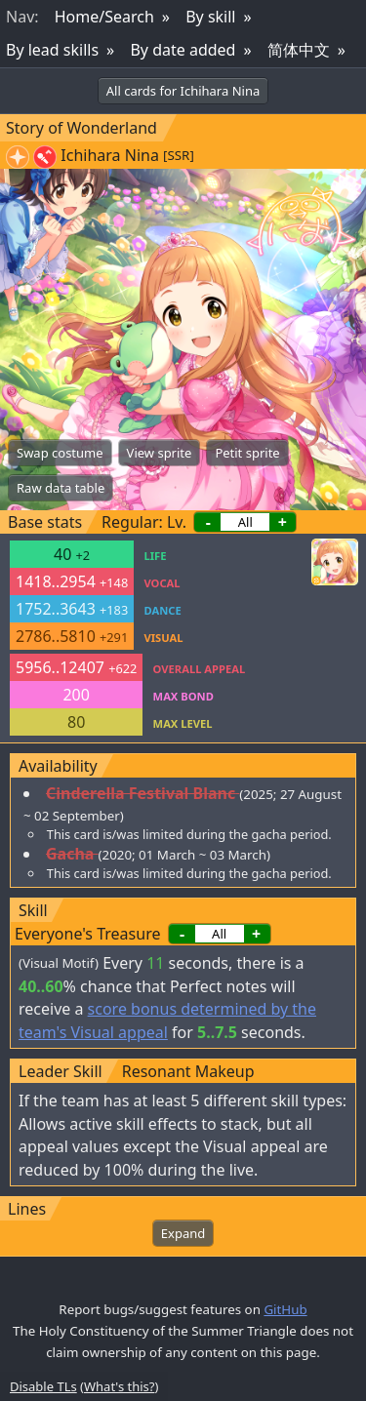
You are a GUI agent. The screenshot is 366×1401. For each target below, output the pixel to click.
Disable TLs (43, 1386)
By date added (182, 49)
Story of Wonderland (81, 128)
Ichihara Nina (110, 155)
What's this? (119, 1386)
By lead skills (52, 49)
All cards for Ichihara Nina (183, 91)
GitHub (285, 1309)
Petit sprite (247, 452)
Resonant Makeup (188, 1071)
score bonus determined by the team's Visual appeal (167, 1020)
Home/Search (104, 16)
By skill (210, 16)
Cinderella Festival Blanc (140, 793)
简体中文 (298, 49)
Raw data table (60, 488)
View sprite (159, 452)
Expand (183, 1233)
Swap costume (60, 452)
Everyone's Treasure (87, 933)
